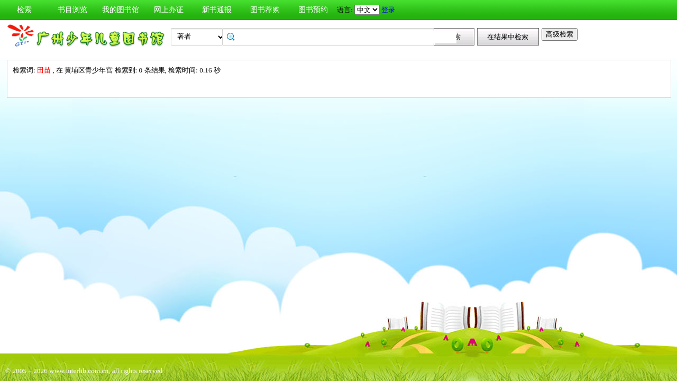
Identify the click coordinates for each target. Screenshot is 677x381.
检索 (24, 10)
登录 (388, 10)
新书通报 (217, 10)
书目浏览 (72, 10)
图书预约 (313, 10)
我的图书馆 (120, 10)
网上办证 (169, 10)
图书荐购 (265, 10)
